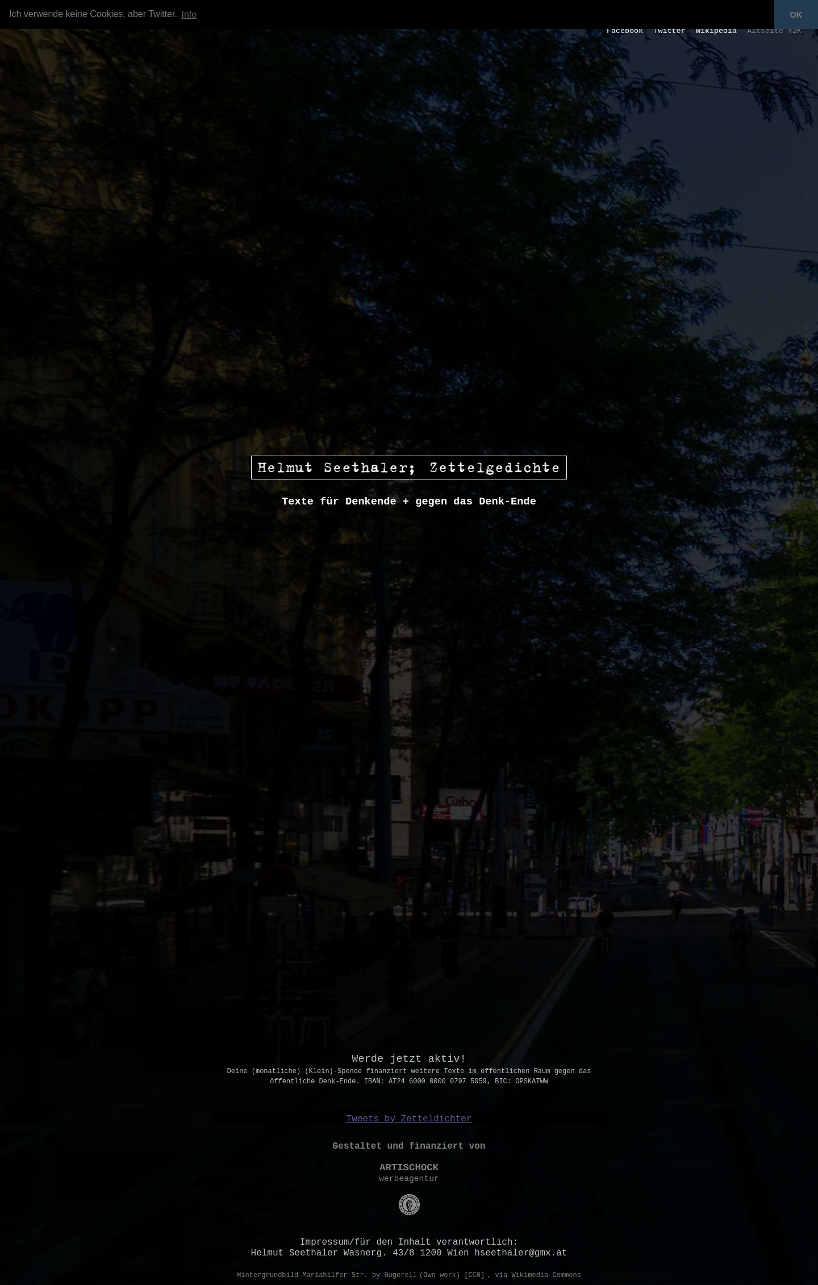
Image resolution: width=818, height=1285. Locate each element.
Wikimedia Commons (546, 1275)
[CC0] (474, 1275)
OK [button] (796, 14)
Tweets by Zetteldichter (409, 1119)
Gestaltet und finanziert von (409, 1146)
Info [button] (189, 14)
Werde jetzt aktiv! (409, 1059)
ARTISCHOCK (409, 1167)
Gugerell (400, 1275)
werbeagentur (409, 1178)
